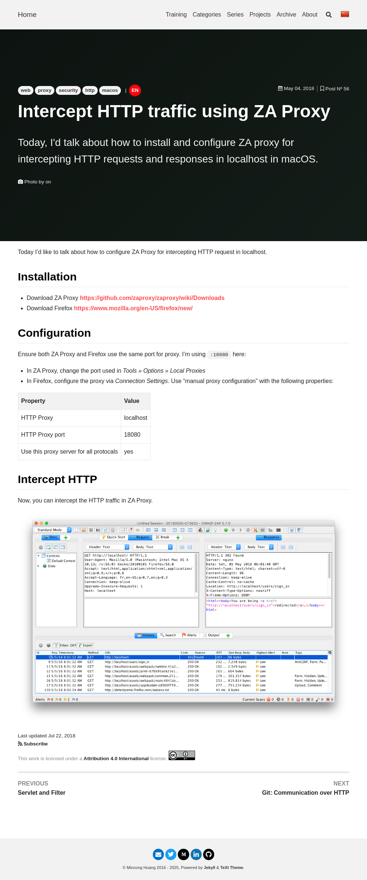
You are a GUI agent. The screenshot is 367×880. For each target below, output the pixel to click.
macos (110, 90)
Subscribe (36, 744)
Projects (260, 14)
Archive (286, 14)
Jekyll (209, 867)
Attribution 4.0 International (116, 758)
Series (235, 14)
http (90, 90)
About (309, 14)
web (25, 90)
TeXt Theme (232, 867)
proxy (44, 90)
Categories (207, 14)
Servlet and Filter (42, 793)
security (68, 90)
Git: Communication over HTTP (305, 793)
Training (176, 14)
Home (27, 14)
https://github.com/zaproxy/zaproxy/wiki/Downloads (152, 298)
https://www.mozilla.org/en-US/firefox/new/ (133, 308)
